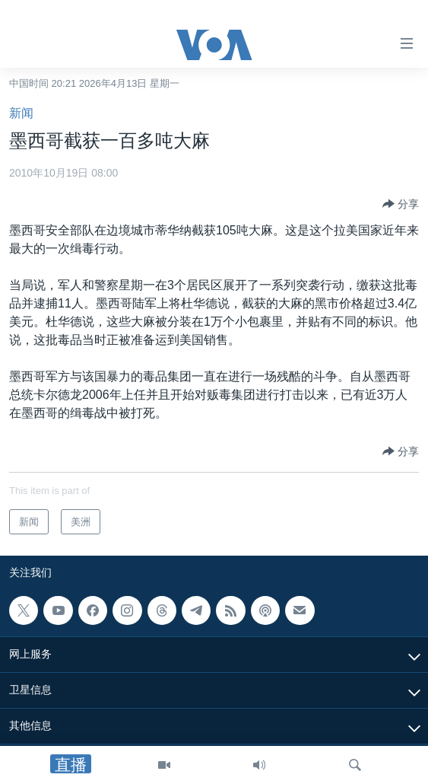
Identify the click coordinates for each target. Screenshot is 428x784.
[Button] (400, 204)
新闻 (21, 113)
